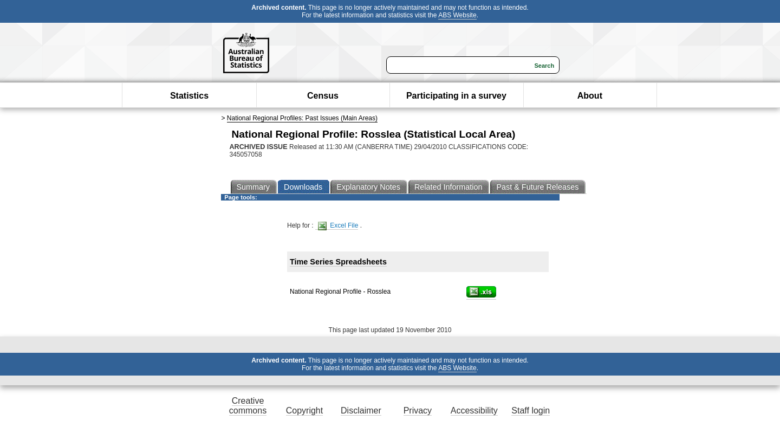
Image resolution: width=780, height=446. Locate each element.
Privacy (418, 410)
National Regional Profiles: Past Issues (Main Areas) (302, 118)
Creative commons (247, 405)
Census (323, 95)
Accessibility (474, 410)
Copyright (304, 410)
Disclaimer (361, 410)
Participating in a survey (456, 95)
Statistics (189, 95)
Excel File (338, 226)
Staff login (530, 410)
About (589, 95)
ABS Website (457, 15)
